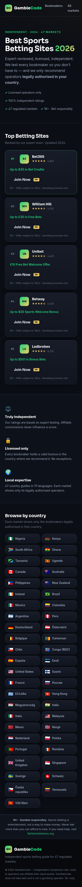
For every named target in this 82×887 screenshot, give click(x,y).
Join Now (26, 179)
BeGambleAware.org (40, 833)
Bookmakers (54, 6)
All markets (73, 8)
